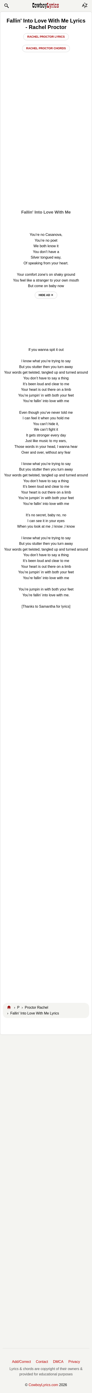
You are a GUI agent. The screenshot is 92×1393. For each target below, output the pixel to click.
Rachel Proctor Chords (46, 48)
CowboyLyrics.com (43, 1385)
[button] (6, 6)
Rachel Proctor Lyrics (46, 36)
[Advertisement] (46, 158)
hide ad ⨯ (46, 295)
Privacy (74, 1362)
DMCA (58, 1362)
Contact (42, 1362)
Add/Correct (21, 1362)
